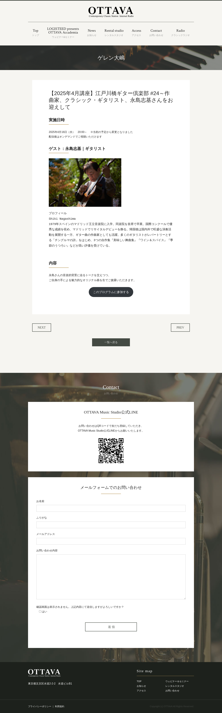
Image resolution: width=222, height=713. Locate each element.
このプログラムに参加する (111, 292)
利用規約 (59, 706)
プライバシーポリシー (39, 706)
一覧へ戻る (111, 342)
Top (35, 32)
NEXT (42, 327)
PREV (180, 327)
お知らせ (141, 686)
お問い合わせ (172, 690)
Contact (156, 32)
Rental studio (114, 32)
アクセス (141, 690)
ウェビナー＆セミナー (177, 681)
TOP (139, 681)
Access (136, 32)
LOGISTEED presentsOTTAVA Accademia (63, 32)
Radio (180, 32)
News (91, 32)
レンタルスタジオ (174, 686)
